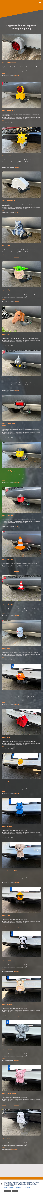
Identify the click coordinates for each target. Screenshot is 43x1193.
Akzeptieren (7, 1191)
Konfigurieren (27, 1187)
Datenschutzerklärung (9, 1187)
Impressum (18, 1187)
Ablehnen (15, 1191)
